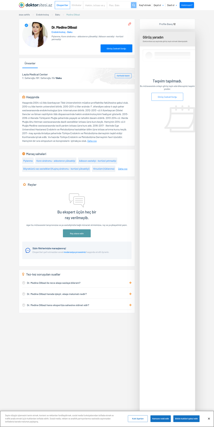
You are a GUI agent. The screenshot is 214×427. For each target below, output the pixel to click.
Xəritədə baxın (123, 75)
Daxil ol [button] (172, 5)
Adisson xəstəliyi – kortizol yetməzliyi (97, 160)
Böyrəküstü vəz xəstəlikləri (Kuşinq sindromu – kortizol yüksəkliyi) (56, 168)
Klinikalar (77, 5)
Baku (69, 32)
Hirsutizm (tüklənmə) (103, 168)
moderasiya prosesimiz (75, 252)
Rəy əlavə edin (77, 233)
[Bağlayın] (208, 418)
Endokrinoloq (59, 32)
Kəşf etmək (145, 5)
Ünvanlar (30, 63)
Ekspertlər (62, 5)
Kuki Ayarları (138, 418)
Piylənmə (28, 160)
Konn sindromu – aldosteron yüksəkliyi (55, 160)
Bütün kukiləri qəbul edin (186, 418)
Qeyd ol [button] (159, 5)
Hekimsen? (186, 5)
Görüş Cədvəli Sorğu (116, 48)
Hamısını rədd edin (160, 418)
